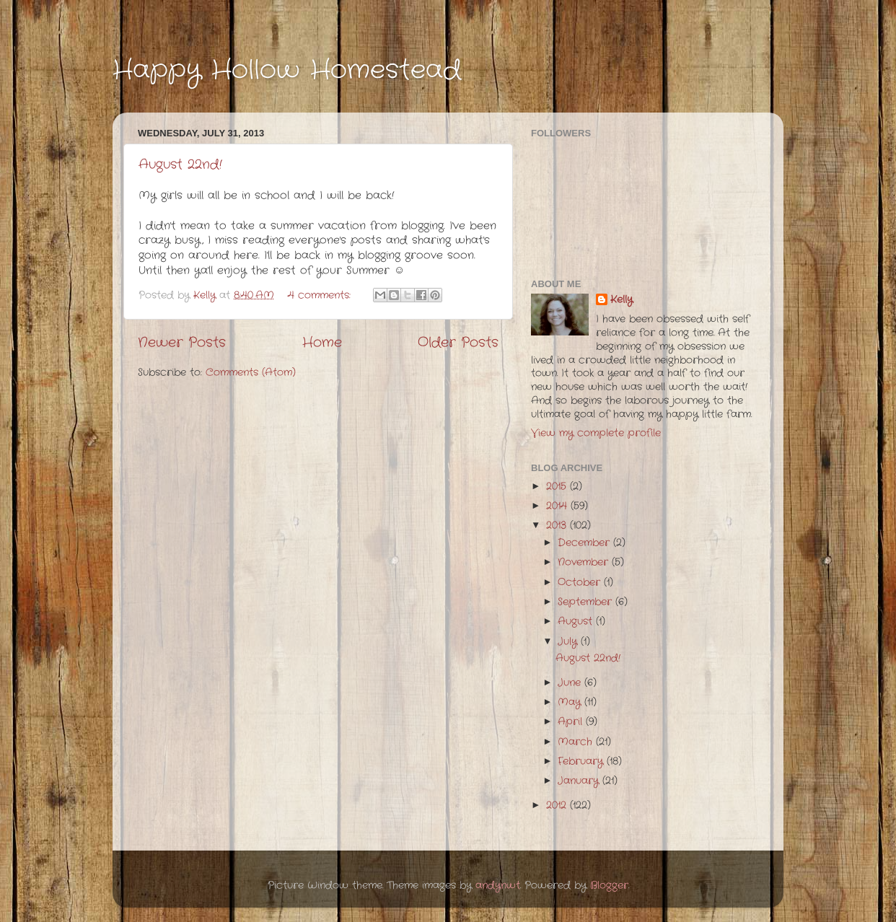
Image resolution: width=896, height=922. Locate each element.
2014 (558, 506)
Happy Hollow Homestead (287, 70)
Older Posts (458, 343)
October (581, 582)
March (577, 742)
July (569, 642)
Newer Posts (182, 343)
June (571, 683)
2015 (558, 486)
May (571, 702)
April (572, 722)
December (585, 543)
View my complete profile (596, 433)
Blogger (609, 885)
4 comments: (321, 295)
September (586, 602)
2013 (558, 525)
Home (322, 343)
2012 (558, 805)
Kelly (621, 300)
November (585, 562)
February (582, 761)
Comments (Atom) (251, 372)
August (577, 621)
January (580, 781)
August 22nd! (180, 164)
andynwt (497, 885)
